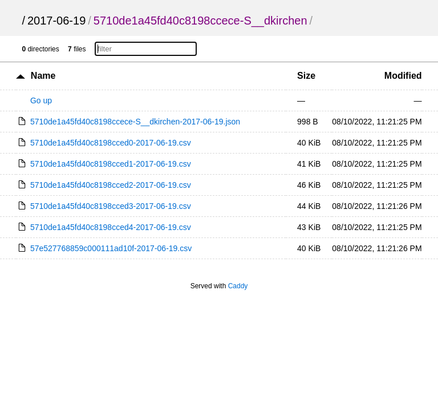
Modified (403, 75)
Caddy (238, 286)
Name (43, 75)
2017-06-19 (56, 20)
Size (306, 75)
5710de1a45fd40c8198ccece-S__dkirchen (200, 20)
